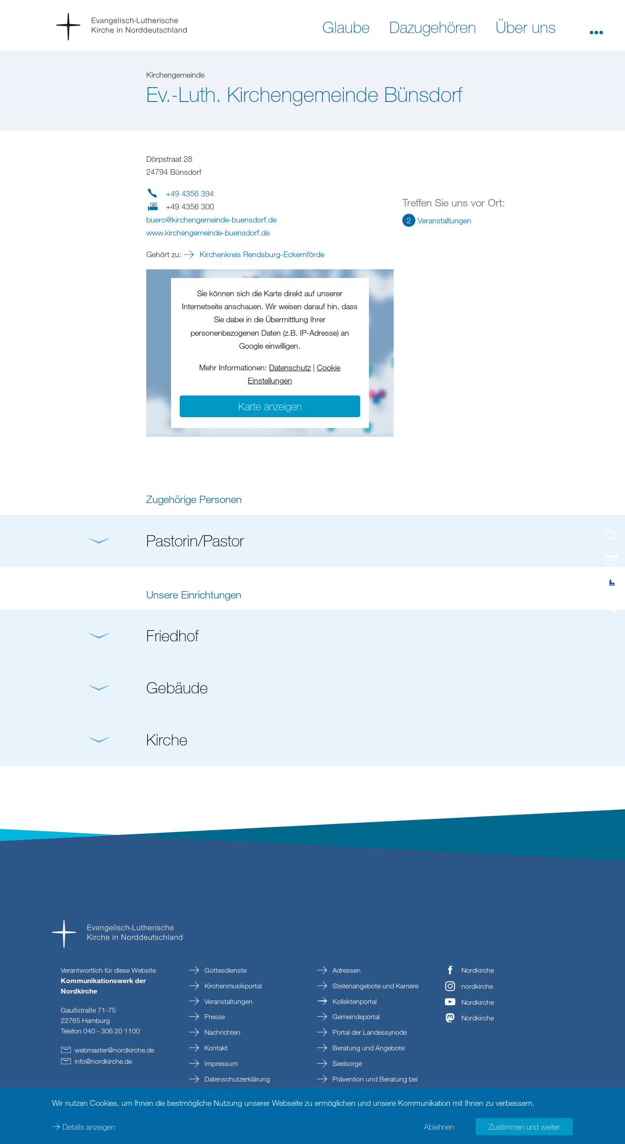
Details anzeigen (88, 1126)
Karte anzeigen (270, 406)
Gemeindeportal (355, 1016)
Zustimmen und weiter (524, 1126)
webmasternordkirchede (114, 1050)
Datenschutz (290, 367)
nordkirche (477, 986)
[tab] (611, 540)
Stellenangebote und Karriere (374, 986)
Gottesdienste (225, 970)
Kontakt (215, 1048)
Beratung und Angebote (368, 1048)
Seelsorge (346, 1063)
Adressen (346, 970)
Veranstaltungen (228, 1001)
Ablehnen (439, 1126)
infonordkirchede (103, 1061)
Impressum (220, 1063)
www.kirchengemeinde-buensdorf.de (208, 232)
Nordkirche (477, 970)
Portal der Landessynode (369, 1032)
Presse (214, 1016)
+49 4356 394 (190, 193)
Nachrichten (221, 1032)
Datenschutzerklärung (236, 1079)
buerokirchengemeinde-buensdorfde (211, 219)
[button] (596, 26)
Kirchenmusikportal (232, 986)
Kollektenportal (354, 1001)
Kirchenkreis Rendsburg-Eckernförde (260, 254)
